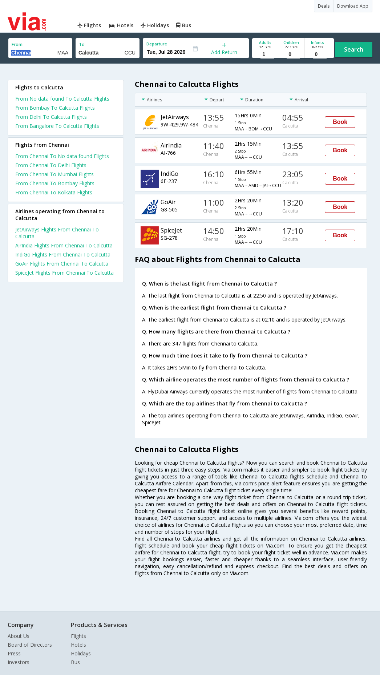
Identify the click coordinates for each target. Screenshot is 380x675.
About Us (18, 635)
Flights (78, 635)
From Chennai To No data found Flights (62, 156)
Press (14, 653)
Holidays (81, 653)
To (82, 44)
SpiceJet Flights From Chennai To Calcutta (64, 272)
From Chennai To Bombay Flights (54, 183)
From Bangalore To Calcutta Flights (57, 125)
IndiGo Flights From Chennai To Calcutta (62, 254)
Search (353, 49)
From (17, 44)
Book (340, 122)
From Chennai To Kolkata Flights (53, 192)
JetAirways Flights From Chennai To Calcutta (57, 233)
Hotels (78, 644)
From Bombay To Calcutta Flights (55, 107)
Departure (156, 44)
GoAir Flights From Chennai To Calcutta (61, 263)
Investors (18, 662)
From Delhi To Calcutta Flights (51, 116)
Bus (75, 662)
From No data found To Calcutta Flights (62, 98)
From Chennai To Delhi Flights (50, 165)
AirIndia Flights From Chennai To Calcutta (64, 245)
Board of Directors (30, 644)
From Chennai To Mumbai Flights (54, 174)
